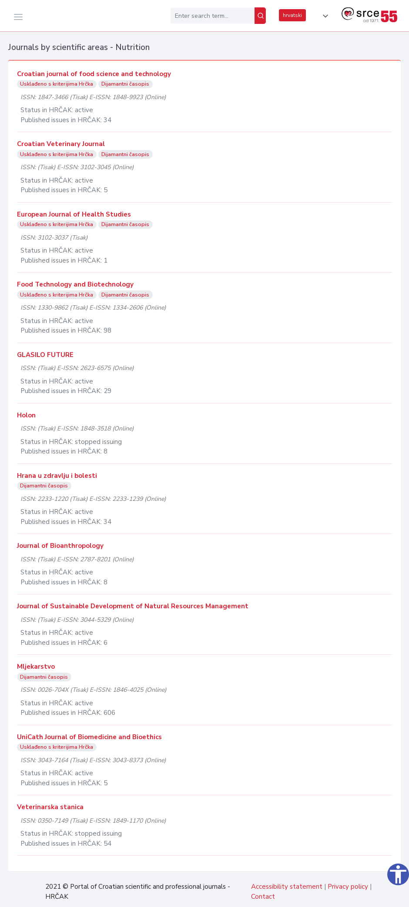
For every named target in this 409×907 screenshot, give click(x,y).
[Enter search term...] (212, 15)
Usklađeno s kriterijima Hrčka (56, 83)
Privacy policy (348, 886)
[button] (323, 16)
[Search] (260, 15)
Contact (263, 896)
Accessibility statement (286, 886)
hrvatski (292, 15)
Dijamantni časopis (125, 83)
